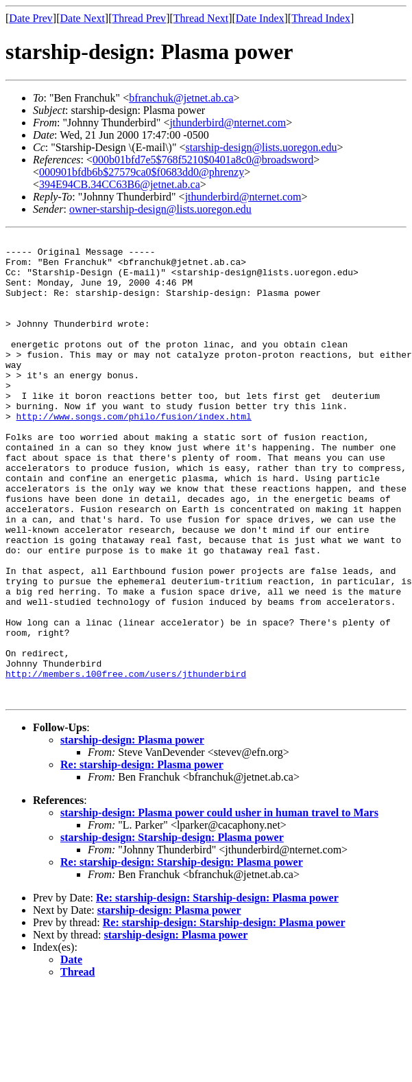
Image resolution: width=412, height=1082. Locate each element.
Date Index (260, 18)
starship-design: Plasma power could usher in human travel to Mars (219, 905)
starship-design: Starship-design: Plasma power (172, 930)
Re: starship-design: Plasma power (141, 857)
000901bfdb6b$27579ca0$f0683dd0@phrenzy (141, 172)
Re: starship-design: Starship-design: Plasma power (181, 954)
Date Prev (31, 18)
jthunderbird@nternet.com (227, 122)
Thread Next (200, 18)
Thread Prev (139, 18)
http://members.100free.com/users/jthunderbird (125, 762)
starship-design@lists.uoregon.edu (261, 147)
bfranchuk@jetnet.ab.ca (181, 98)
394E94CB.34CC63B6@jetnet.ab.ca (119, 184)
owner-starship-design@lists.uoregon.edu (160, 209)
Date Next (82, 18)
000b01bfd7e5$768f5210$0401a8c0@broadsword (203, 159)
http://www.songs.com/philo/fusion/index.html (134, 453)
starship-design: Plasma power (132, 832)
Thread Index (320, 18)
